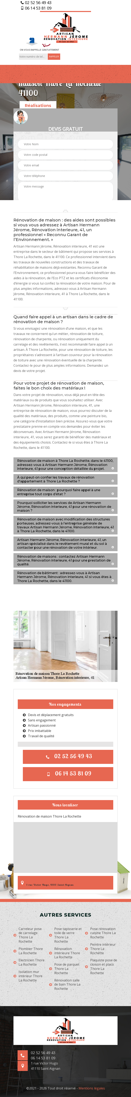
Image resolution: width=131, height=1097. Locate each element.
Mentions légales (92, 1088)
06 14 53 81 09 (36, 8)
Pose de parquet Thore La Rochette (64, 968)
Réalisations (38, 105)
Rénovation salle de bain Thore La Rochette (64, 984)
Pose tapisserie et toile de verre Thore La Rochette (65, 935)
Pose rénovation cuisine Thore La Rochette (100, 933)
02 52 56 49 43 (36, 2)
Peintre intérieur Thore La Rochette (100, 948)
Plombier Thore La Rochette (28, 951)
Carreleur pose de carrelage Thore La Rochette (27, 935)
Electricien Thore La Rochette (28, 962)
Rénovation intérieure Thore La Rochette (64, 953)
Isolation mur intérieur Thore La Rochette (27, 976)
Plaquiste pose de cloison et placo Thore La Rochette (101, 966)
